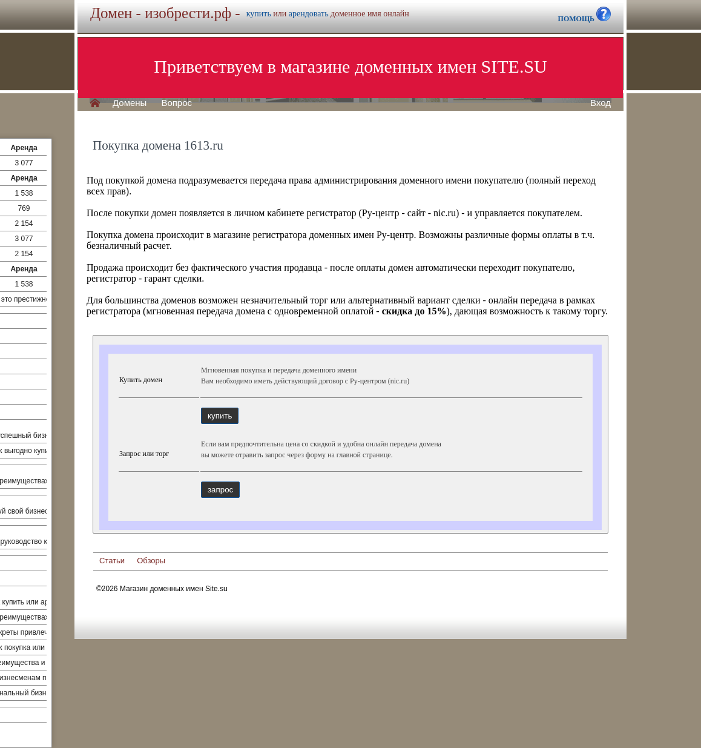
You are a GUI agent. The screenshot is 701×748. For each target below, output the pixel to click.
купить (258, 13)
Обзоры (151, 560)
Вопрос (176, 103)
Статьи (112, 560)
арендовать (309, 13)
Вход (600, 103)
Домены (129, 103)
